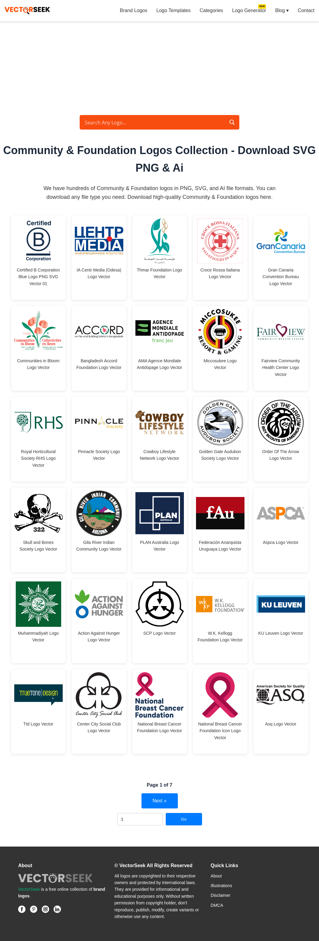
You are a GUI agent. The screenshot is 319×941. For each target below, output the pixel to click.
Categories (211, 10)
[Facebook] (21, 909)
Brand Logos (134, 10)
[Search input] (154, 122)
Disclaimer (220, 895)
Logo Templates (173, 10)
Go (184, 819)
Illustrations (221, 885)
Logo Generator (249, 10)
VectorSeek (29, 889)
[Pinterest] (33, 909)
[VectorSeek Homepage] (27, 10)
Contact (306, 10)
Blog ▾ (281, 10)
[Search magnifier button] (232, 122)
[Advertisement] (159, 66)
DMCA (217, 905)
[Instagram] (45, 909)
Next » (159, 800)
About (216, 876)
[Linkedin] (57, 909)
